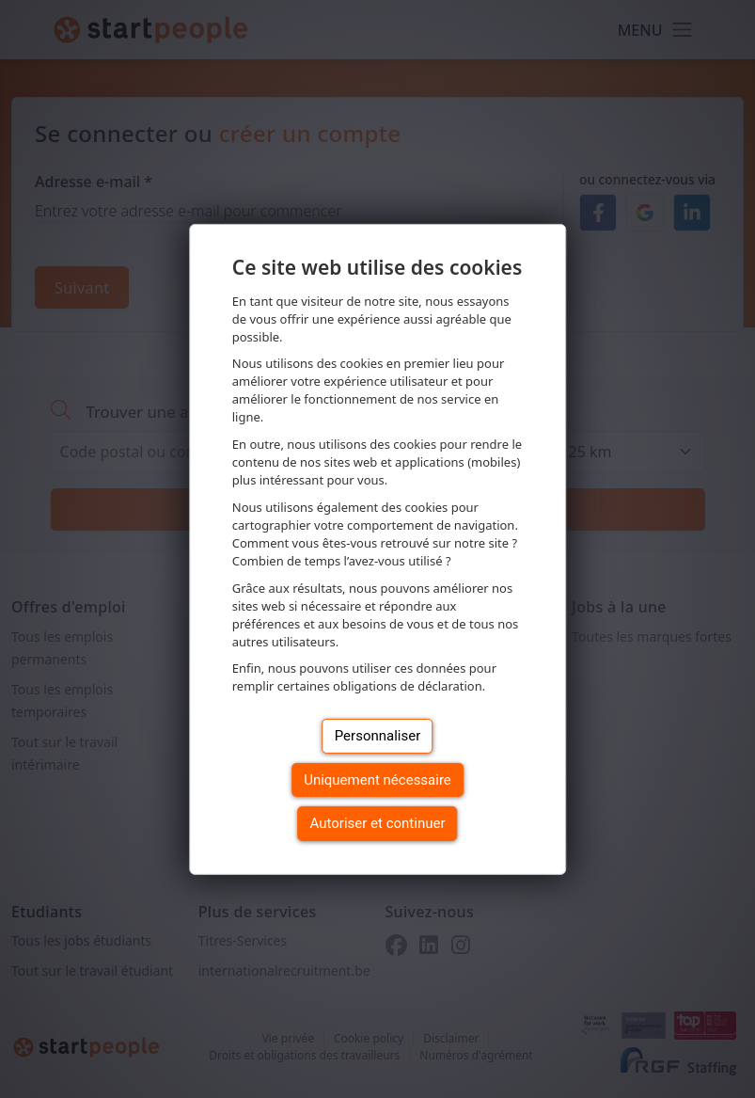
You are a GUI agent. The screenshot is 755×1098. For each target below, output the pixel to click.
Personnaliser (378, 735)
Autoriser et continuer (378, 823)
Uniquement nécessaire (377, 780)
